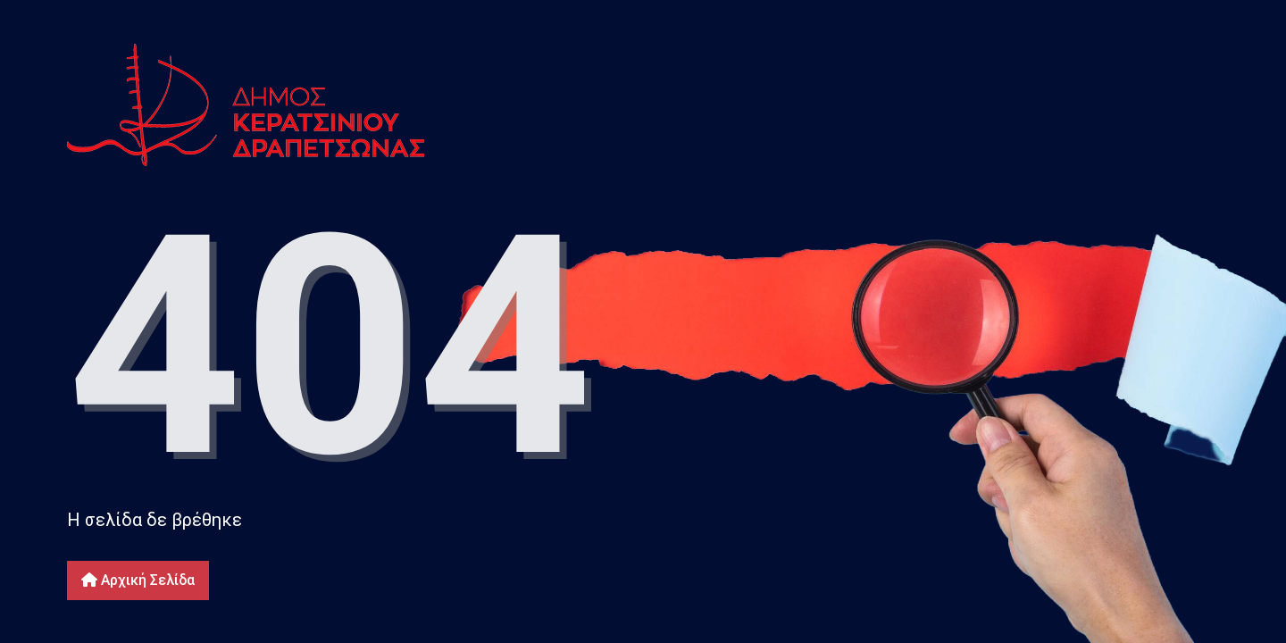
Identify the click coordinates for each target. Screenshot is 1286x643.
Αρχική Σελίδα (138, 580)
